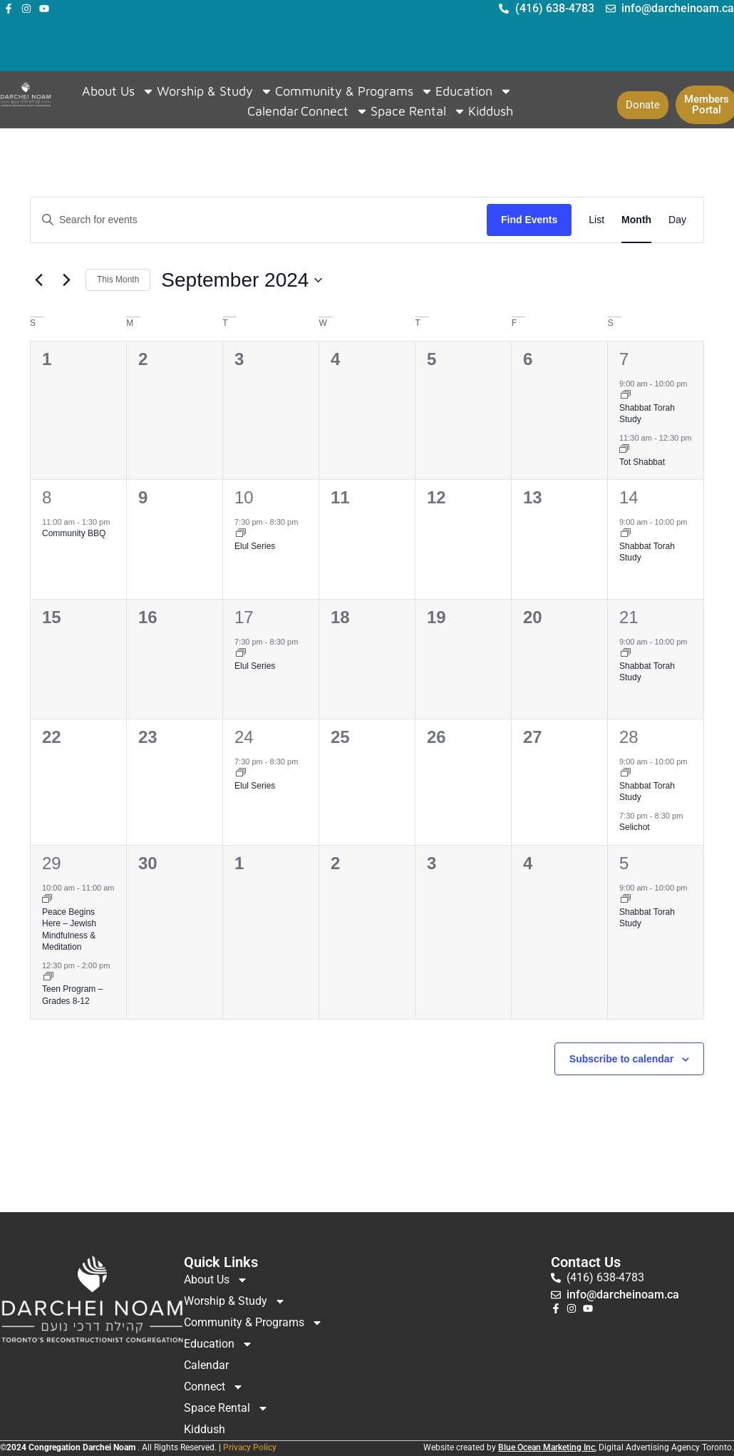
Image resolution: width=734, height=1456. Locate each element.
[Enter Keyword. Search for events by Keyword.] (259, 220)
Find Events (529, 219)
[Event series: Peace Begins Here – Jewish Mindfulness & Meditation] (47, 900)
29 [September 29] (51, 863)
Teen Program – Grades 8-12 (72, 995)
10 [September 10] (244, 497)
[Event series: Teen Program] (48, 977)
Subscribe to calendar (621, 1059)
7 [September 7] (624, 359)
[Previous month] (38, 280)
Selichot (634, 827)
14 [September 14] (629, 497)
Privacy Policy (249, 1447)
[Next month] (66, 280)
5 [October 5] (624, 863)
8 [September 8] (46, 497)
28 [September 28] (629, 737)
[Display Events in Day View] (677, 220)
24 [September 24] (244, 737)
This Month (118, 279)
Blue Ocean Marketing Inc (546, 1447)
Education (473, 91)
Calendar (273, 110)
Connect (334, 111)
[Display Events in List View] (596, 220)
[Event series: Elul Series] (241, 534)
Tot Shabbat (642, 462)
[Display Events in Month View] (636, 220)
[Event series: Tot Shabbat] (624, 450)
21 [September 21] (629, 617)
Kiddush (490, 110)
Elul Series (254, 546)
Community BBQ (73, 533)
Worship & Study (215, 91)
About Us (118, 91)
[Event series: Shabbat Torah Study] (626, 395)
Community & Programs (354, 91)
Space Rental (418, 111)
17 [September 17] (244, 617)
